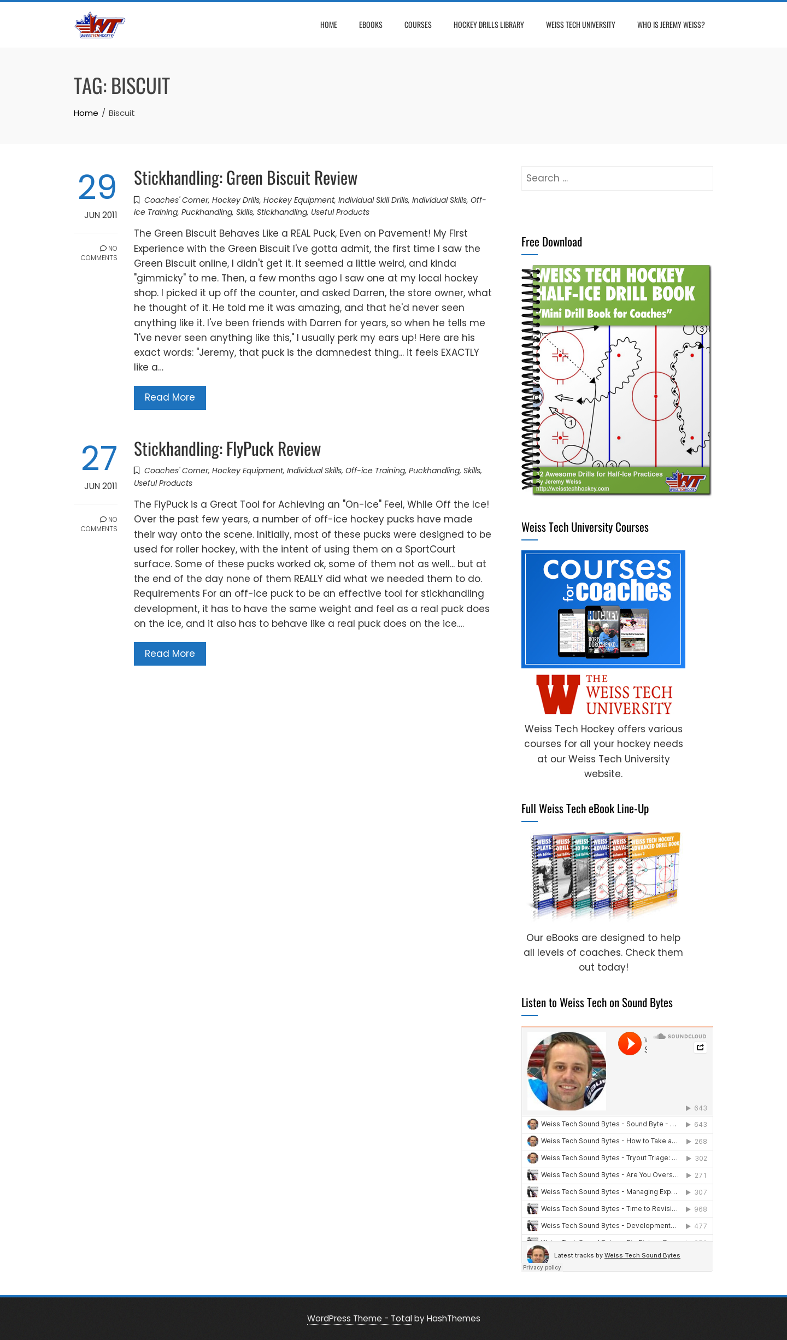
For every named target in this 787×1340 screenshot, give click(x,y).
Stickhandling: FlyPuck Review (227, 448)
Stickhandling (282, 212)
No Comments (99, 253)
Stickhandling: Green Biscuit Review (246, 177)
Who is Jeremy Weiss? (671, 24)
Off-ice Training (375, 470)
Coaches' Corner (176, 200)
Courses (418, 24)
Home (328, 24)
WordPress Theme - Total (359, 1318)
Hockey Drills (236, 200)
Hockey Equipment (298, 200)
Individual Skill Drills (373, 200)
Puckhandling (206, 212)
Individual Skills (439, 200)
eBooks (371, 24)
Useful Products (340, 212)
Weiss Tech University (580, 24)
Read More (170, 397)
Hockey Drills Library (489, 24)
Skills (244, 212)
